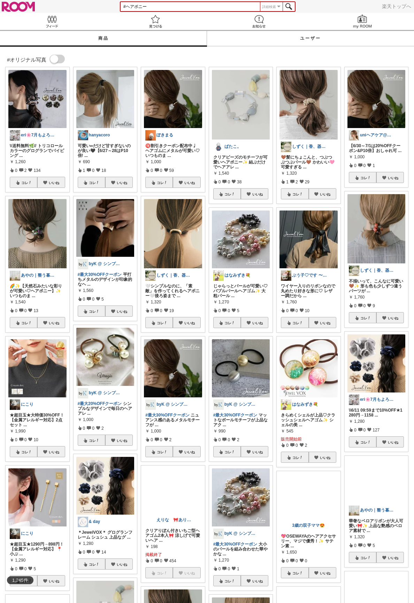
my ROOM (362, 21)
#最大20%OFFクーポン (100, 403)
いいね (54, 182)
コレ (26, 182)
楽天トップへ (396, 6)
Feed (52, 21)
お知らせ (258, 21)
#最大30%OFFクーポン (100, 274)
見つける (155, 21)
